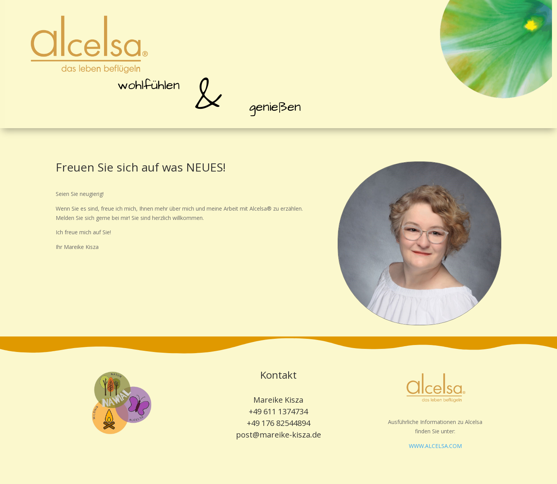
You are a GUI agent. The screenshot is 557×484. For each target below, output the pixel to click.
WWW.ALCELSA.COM (435, 446)
